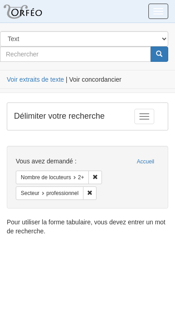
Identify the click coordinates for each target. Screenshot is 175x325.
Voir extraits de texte (35, 79)
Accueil (145, 161)
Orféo (34, 11)
